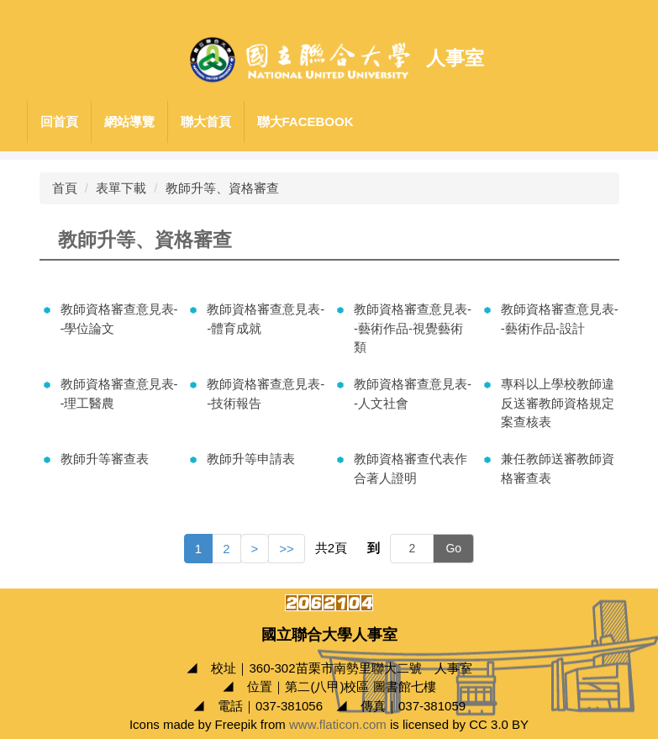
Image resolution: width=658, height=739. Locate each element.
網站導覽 (129, 121)
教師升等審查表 (105, 458)
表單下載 (121, 188)
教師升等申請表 (251, 458)
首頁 (64, 188)
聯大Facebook (305, 121)
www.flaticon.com (338, 724)
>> (286, 548)
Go (453, 548)
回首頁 (59, 121)
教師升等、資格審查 (222, 188)
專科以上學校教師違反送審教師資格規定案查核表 (557, 403)
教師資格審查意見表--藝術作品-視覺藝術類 (412, 328)
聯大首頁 (206, 121)
